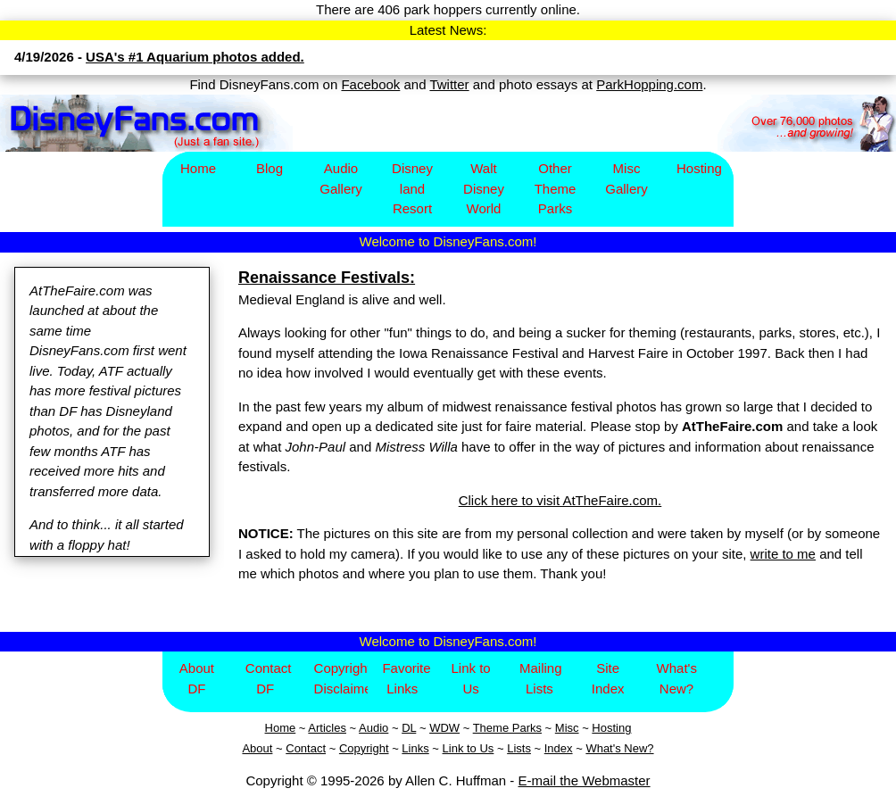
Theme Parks (507, 727)
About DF (196, 678)
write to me (783, 553)
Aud (369, 727)
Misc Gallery (626, 178)
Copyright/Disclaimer (341, 678)
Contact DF (268, 678)
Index (558, 748)
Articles (327, 727)
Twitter (449, 84)
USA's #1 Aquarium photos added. (195, 56)
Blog (269, 168)
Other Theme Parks (556, 188)
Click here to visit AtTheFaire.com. (560, 500)
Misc (567, 727)
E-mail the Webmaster (585, 780)
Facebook (370, 84)
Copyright (364, 748)
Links (415, 748)
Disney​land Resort (412, 188)
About (257, 748)
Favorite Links (406, 678)
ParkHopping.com (649, 84)
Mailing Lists (540, 678)
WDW (444, 727)
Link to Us (470, 678)
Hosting (699, 168)
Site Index (608, 678)
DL (409, 727)
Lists (519, 748)
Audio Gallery (340, 178)
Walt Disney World (483, 188)
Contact (306, 748)
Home (198, 168)
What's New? (677, 678)
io (383, 727)
